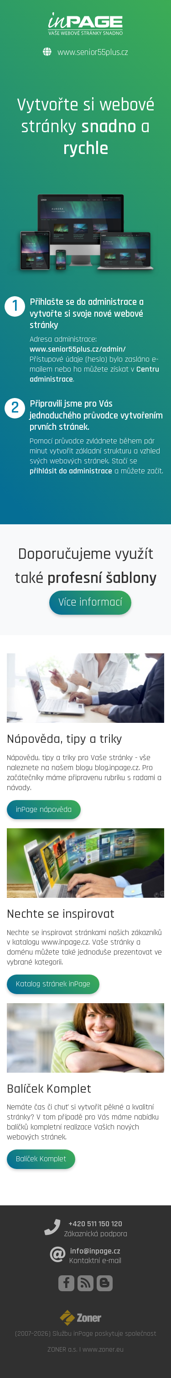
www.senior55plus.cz (85, 52)
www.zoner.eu (103, 1349)
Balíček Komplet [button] (41, 1159)
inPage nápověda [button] (44, 810)
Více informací (90, 602)
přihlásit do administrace (71, 471)
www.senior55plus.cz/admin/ (78, 349)
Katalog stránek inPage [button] (53, 984)
